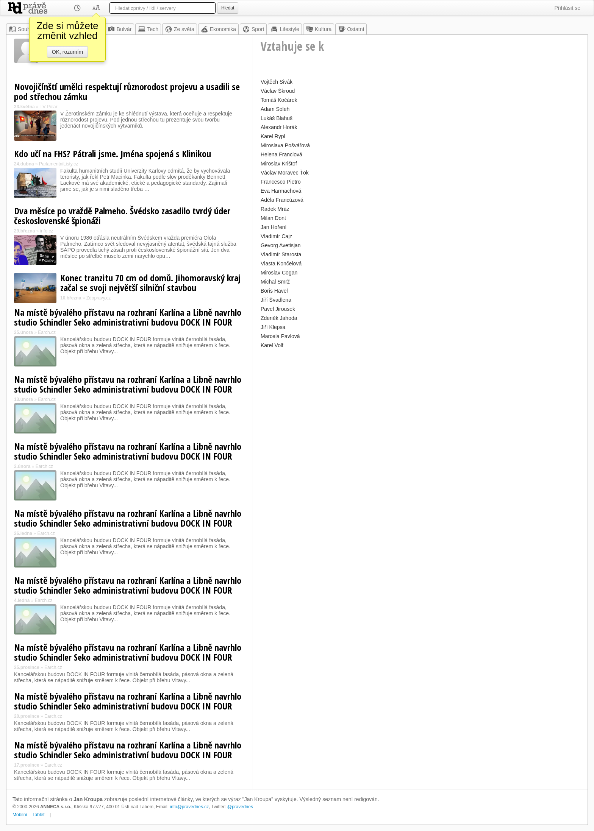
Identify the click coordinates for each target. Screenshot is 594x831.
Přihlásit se (567, 8)
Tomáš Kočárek (279, 100)
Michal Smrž (275, 282)
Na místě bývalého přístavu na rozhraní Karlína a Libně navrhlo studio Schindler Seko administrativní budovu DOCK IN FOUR (127, 317)
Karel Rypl (273, 136)
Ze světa (179, 29)
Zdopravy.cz (98, 298)
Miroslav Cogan (279, 273)
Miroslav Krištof (279, 164)
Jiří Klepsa (273, 327)
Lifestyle (284, 29)
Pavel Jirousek (278, 309)
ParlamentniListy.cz (58, 164)
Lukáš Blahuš (276, 118)
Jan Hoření (273, 227)
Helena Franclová (281, 154)
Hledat (227, 8)
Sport (253, 29)
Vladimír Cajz (276, 236)
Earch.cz (47, 332)
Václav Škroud (278, 91)
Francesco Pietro (281, 182)
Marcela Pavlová (280, 336)
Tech (148, 29)
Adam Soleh (275, 109)
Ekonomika (218, 29)
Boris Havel (274, 291)
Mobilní (20, 814)
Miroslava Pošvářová (285, 145)
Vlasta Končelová (281, 263)
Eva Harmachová (281, 191)
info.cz (46, 231)
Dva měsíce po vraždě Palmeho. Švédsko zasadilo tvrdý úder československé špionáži (122, 215)
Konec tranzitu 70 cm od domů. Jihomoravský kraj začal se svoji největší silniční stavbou (150, 282)
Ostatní (351, 29)
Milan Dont (273, 218)
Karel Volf (272, 345)
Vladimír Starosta (281, 254)
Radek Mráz (275, 209)
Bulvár (120, 29)
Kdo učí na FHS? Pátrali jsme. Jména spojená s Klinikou (112, 153)
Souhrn (22, 29)
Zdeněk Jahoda (279, 318)
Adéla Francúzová (282, 200)
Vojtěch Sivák (276, 82)
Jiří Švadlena (276, 300)
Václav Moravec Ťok (285, 173)
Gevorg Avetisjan (281, 245)
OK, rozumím (67, 52)
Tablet (39, 814)
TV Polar (49, 106)
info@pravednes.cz (189, 806)
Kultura (318, 29)
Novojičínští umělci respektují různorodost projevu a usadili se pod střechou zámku (127, 91)
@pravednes (240, 806)
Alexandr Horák (279, 127)
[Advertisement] (420, 404)
